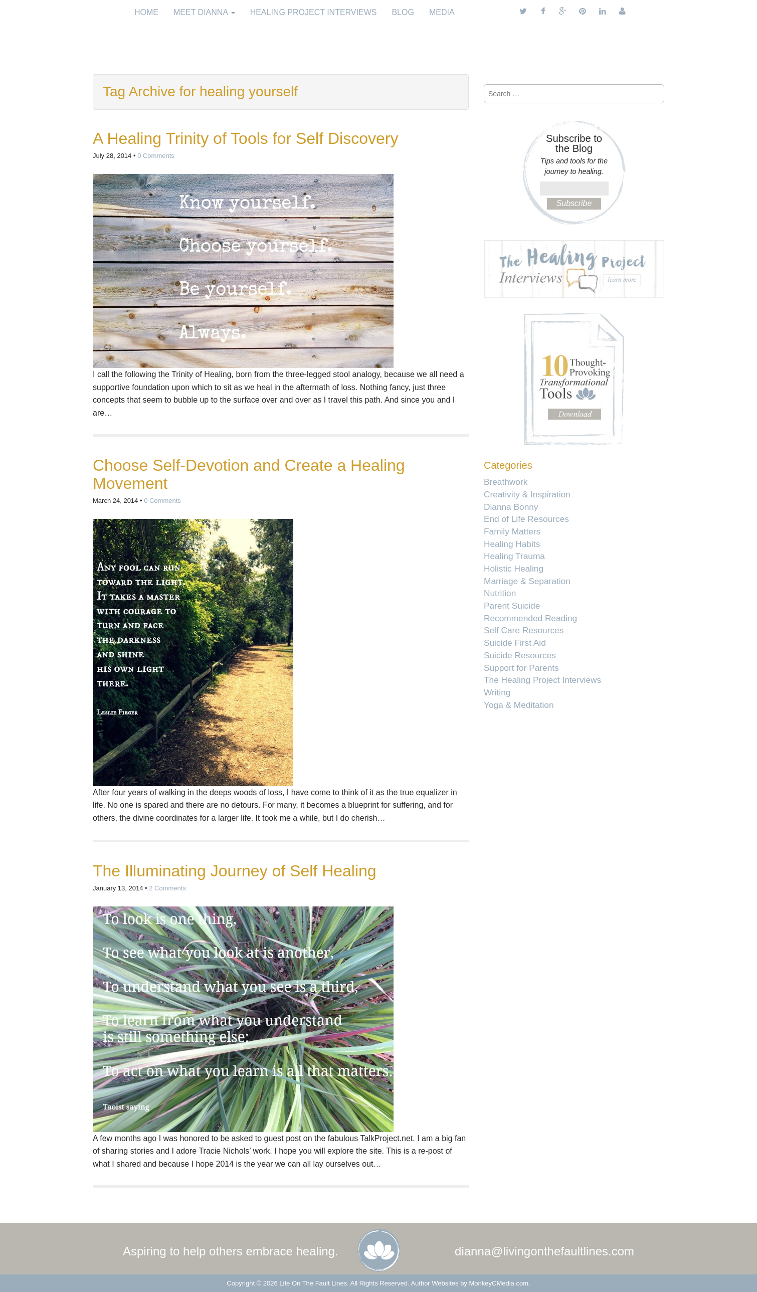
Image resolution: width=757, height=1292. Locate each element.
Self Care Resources (523, 630)
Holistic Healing (513, 569)
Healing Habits (512, 544)
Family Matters (512, 531)
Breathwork (505, 482)
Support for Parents (521, 668)
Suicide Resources (520, 655)
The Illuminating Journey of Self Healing (234, 871)
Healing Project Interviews (313, 12)
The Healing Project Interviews (542, 680)
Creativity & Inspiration (527, 494)
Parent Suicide (512, 606)
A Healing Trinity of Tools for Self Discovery (245, 138)
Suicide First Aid (515, 643)
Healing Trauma (514, 556)
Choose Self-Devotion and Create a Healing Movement (249, 474)
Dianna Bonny (511, 507)
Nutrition (500, 593)
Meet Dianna (204, 12)
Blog (403, 12)
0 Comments (155, 155)
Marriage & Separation (527, 581)
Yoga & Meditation (519, 705)
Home (146, 12)
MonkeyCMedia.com (499, 1283)
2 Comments (167, 888)
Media (442, 12)
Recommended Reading (530, 618)
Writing (497, 692)
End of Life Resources (526, 519)
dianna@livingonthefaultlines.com (544, 1251)
